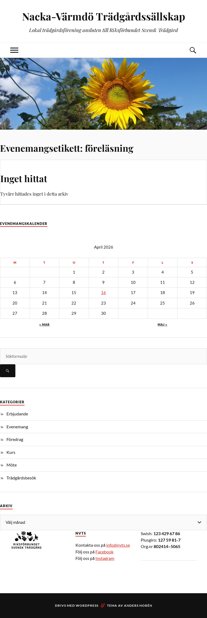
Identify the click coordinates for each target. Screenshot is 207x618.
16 (103, 292)
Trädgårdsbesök (21, 477)
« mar (44, 324)
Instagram (104, 558)
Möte (11, 464)
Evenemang (17, 426)
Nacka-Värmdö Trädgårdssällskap (103, 16)
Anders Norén (138, 605)
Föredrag (14, 439)
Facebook (104, 551)
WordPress (87, 605)
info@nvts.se (118, 545)
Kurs (10, 452)
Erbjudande (17, 413)
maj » (162, 324)
